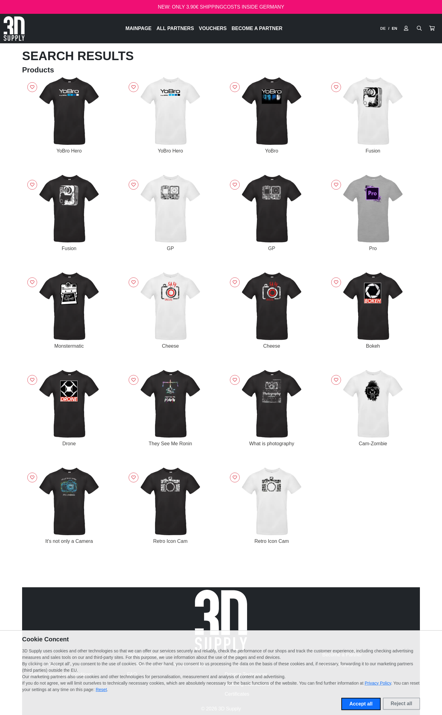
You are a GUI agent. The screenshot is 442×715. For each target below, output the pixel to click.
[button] (431, 28)
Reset (101, 689)
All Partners (175, 28)
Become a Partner (257, 28)
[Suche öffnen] (419, 28)
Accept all (361, 703)
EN (394, 28)
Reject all (401, 703)
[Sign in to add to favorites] (32, 87)
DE (383, 28)
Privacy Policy (378, 683)
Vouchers (213, 28)
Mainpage (139, 28)
